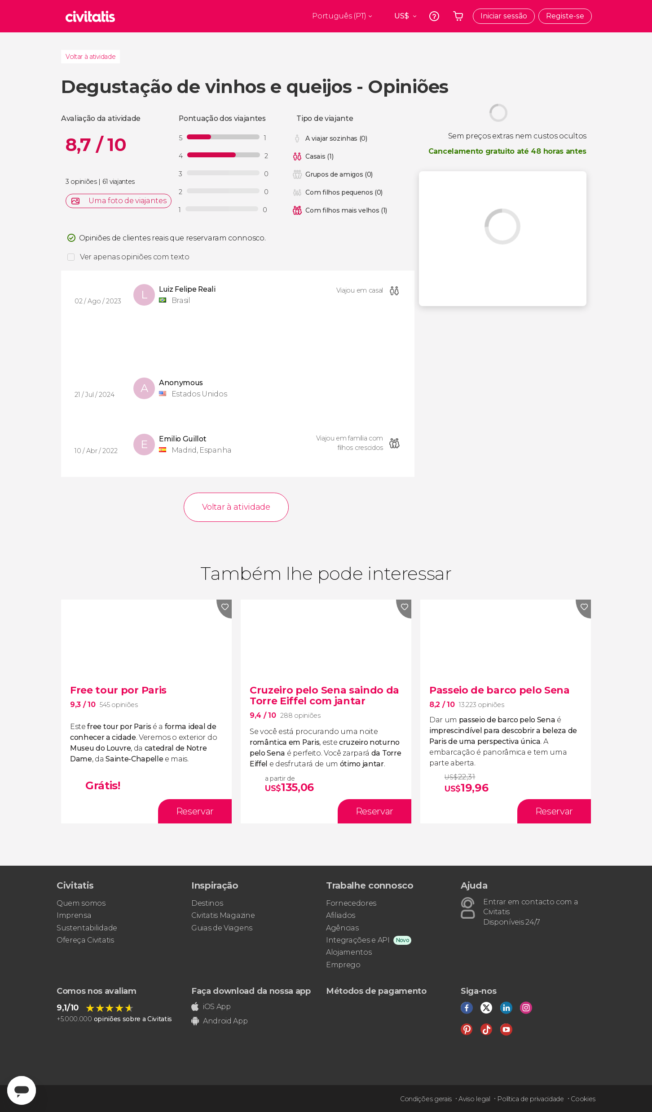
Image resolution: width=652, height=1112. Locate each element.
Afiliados (340, 915)
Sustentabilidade (87, 928)
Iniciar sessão (503, 16)
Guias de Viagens (221, 928)
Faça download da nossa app (251, 991)
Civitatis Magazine (223, 915)
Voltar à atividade (90, 57)
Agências (342, 928)
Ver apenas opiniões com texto (134, 257)
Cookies (583, 1099)
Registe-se (565, 16)
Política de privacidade (530, 1099)
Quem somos (81, 903)
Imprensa (74, 915)
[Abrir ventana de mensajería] (21, 1090)
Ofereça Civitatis (85, 940)
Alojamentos (348, 952)
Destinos (207, 903)
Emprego (343, 965)
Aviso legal (474, 1099)
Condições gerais (426, 1099)
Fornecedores (351, 903)
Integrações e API (358, 940)
